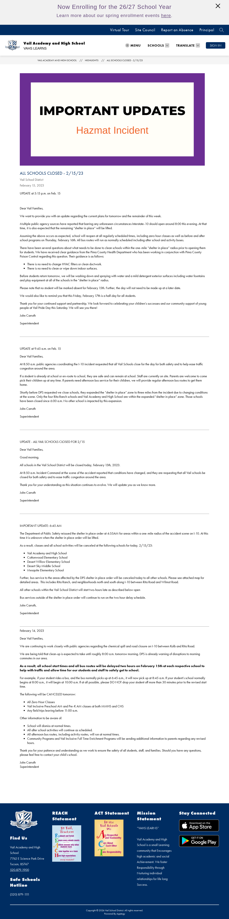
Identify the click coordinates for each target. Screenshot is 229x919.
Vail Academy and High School (57, 60)
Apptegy (121, 913)
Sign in (215, 45)
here (166, 15)
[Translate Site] (187, 45)
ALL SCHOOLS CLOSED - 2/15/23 (125, 60)
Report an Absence (177, 30)
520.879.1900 (19, 870)
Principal (206, 30)
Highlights (91, 60)
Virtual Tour (119, 30)
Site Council (145, 30)
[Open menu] (133, 45)
